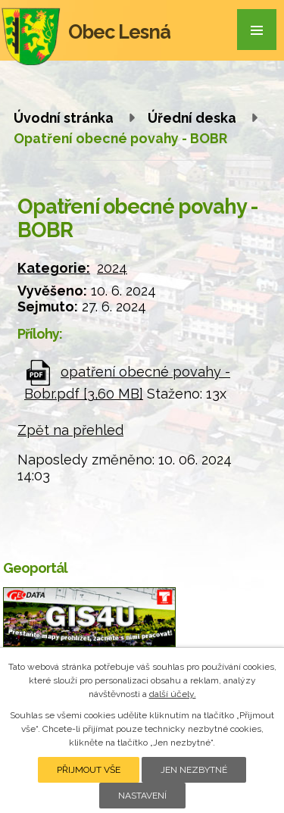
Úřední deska (192, 118)
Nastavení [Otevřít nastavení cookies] (142, 795)
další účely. (172, 694)
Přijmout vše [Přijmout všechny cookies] (88, 770)
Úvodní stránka (64, 118)
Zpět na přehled (70, 430)
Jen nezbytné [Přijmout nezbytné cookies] (194, 770)
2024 (112, 268)
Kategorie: (53, 268)
